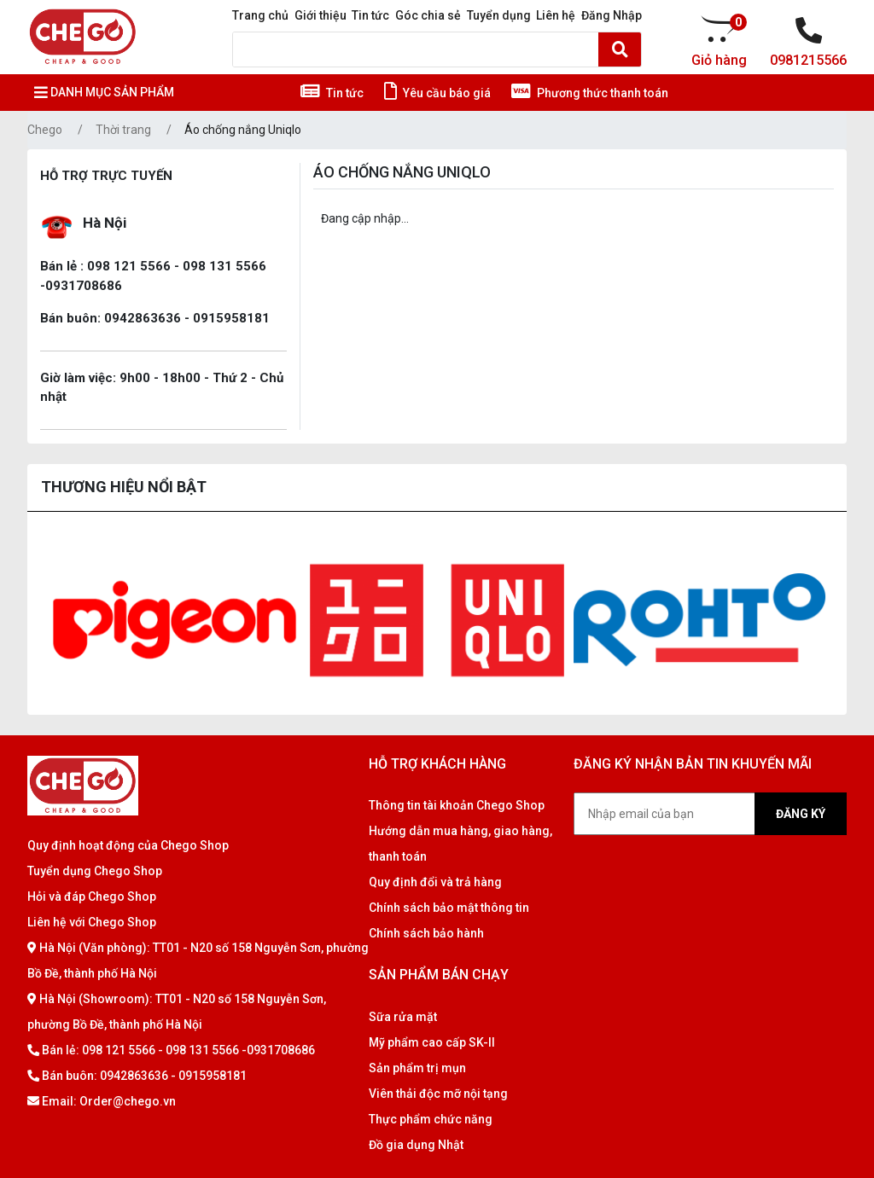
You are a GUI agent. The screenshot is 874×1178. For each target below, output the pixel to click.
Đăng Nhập (611, 15)
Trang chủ (260, 15)
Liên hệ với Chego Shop (91, 922)
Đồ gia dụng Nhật (416, 1145)
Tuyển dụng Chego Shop (94, 871)
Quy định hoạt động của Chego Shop (128, 845)
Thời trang (123, 129)
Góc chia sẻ (428, 15)
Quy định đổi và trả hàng (435, 882)
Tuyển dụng (499, 15)
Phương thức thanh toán (589, 93)
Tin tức (370, 15)
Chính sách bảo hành (426, 933)
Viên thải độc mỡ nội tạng (438, 1093)
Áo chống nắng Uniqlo (242, 129)
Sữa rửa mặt (403, 1017)
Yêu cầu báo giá (437, 93)
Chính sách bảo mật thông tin (449, 907)
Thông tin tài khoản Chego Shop (457, 805)
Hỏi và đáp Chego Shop (91, 896)
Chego (44, 129)
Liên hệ (555, 15)
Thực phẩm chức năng (430, 1119)
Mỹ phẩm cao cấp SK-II (432, 1042)
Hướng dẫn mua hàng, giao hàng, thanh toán (460, 843)
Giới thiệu (320, 15)
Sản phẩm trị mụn (417, 1068)
